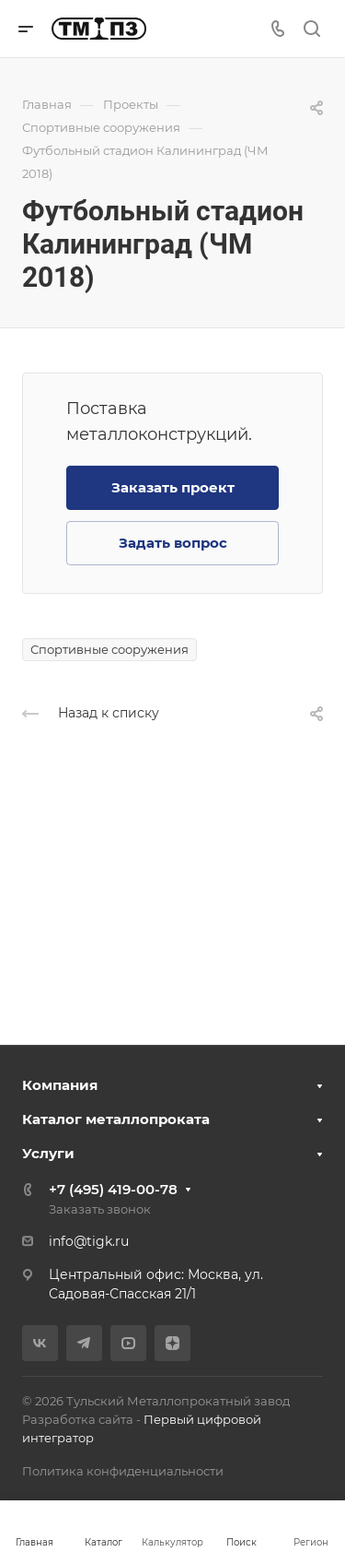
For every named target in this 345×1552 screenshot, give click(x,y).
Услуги (48, 1153)
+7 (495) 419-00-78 (113, 1189)
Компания (60, 1085)
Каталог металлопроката (116, 1119)
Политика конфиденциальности (123, 1470)
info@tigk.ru (89, 1241)
